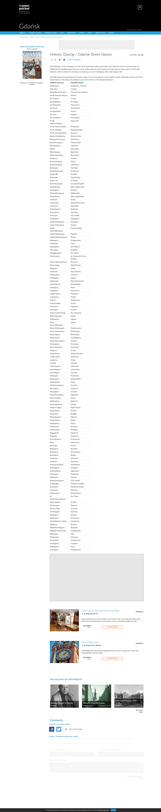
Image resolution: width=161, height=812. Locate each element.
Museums (139, 612)
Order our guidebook (32, 49)
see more (87, 626)
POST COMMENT (135, 767)
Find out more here (103, 810)
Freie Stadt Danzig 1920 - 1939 (126, 702)
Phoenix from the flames (94, 703)
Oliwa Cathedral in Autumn (134, 30)
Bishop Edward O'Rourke (62, 703)
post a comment (74, 60)
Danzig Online (84, 80)
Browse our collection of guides (31, 83)
